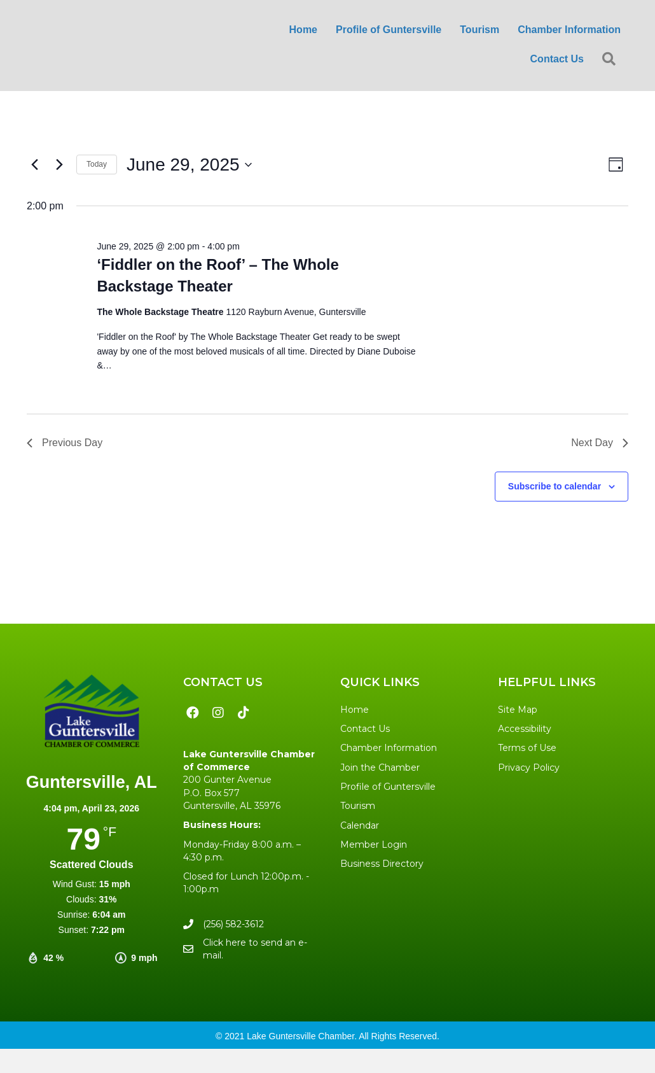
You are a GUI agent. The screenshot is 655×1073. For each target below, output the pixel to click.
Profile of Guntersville (388, 786)
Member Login (373, 844)
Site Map (517, 709)
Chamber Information (388, 748)
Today (96, 164)
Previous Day (64, 442)
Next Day (599, 442)
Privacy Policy (529, 767)
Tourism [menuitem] (479, 29)
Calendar (359, 825)
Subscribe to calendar (554, 486)
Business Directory (382, 863)
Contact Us (365, 728)
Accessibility (524, 728)
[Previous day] (34, 164)
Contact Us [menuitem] (557, 58)
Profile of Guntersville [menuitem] (388, 29)
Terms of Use (527, 748)
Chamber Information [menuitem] (569, 29)
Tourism (357, 805)
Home (354, 709)
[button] (611, 59)
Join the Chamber (380, 767)
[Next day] (59, 164)
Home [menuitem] (303, 29)
